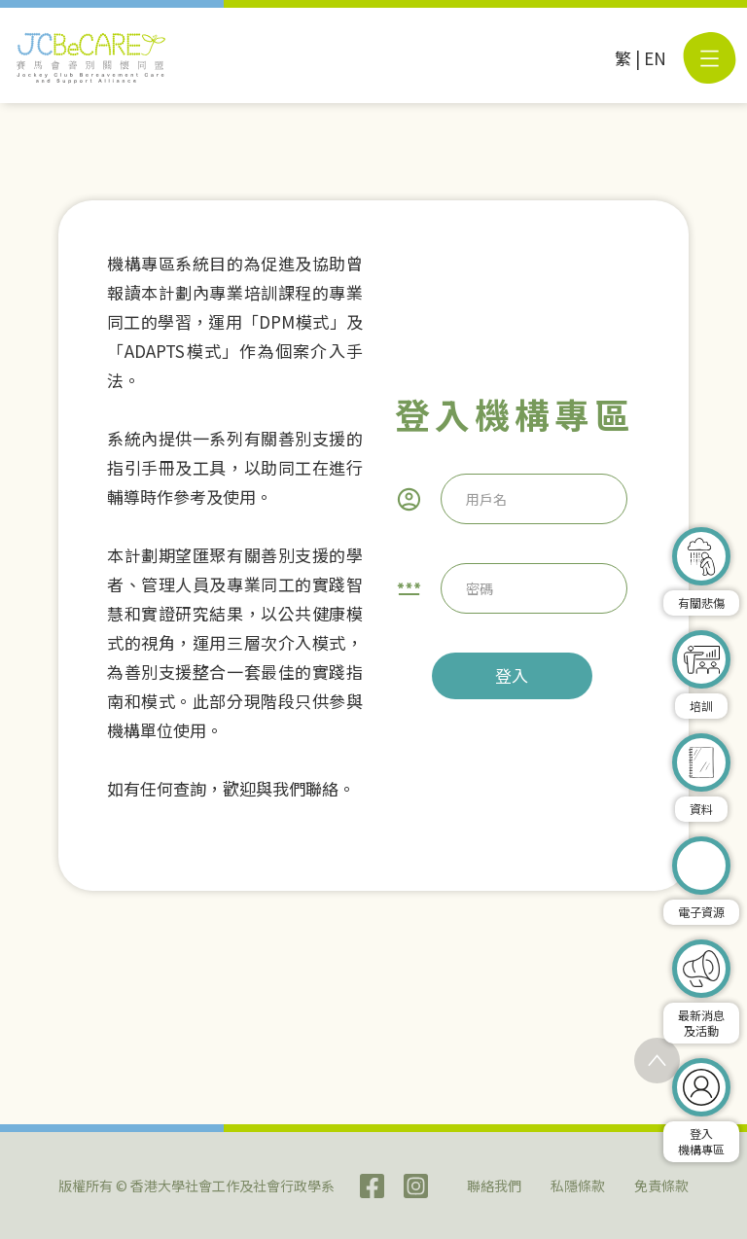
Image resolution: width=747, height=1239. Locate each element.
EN (655, 58)
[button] (709, 58)
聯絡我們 (494, 1185)
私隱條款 (578, 1185)
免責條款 (661, 1185)
